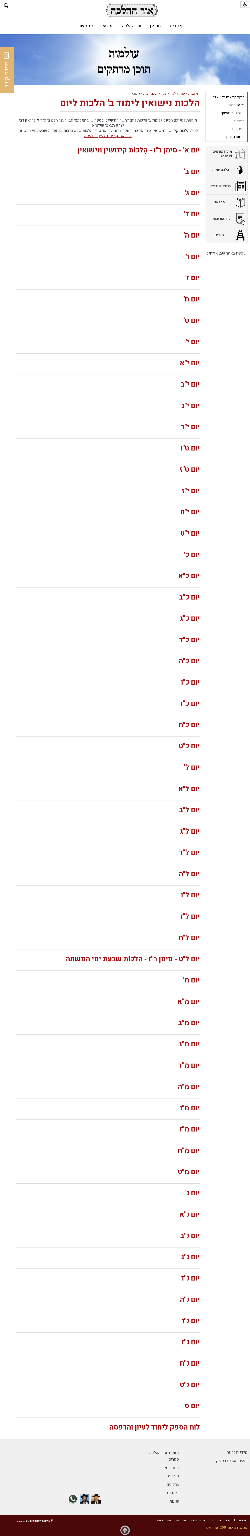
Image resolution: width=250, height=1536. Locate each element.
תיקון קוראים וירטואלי (228, 97)
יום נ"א (189, 1214)
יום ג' (192, 193)
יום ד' (192, 214)
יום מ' (191, 980)
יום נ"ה (190, 1299)
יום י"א (190, 363)
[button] (6, 6)
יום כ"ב (189, 597)
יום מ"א (188, 1001)
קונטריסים (170, 1468)
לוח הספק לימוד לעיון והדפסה (108, 136)
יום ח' (192, 299)
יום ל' (192, 767)
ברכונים (172, 1484)
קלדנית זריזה (237, 1452)
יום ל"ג (190, 831)
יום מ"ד (189, 1065)
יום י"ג (190, 406)
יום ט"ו (190, 448)
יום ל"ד (189, 852)
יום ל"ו (190, 895)
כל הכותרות (236, 105)
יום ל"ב (189, 810)
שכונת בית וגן (235, 136)
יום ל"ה (189, 874)
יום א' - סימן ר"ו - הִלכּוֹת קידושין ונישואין (139, 150)
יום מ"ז (189, 1129)
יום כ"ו (190, 682)
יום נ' (192, 1193)
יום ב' (192, 171)
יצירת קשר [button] (6, 70)
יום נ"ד (190, 1278)
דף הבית (177, 26)
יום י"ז (191, 491)
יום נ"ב (190, 1236)
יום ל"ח (189, 937)
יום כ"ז (190, 703)
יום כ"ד (189, 640)
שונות (174, 1501)
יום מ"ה (189, 1086)
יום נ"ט (190, 1385)
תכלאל (108, 26)
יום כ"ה (189, 661)
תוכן (164, 93)
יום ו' (193, 256)
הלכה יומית (150, 93)
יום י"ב (190, 384)
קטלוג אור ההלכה (164, 1453)
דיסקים (173, 1493)
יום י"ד (190, 427)
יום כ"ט (189, 746)
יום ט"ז (190, 469)
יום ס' (191, 1406)
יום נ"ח (190, 1363)
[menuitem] (177, 26)
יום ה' (192, 235)
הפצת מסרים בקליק (232, 1460)
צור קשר (86, 26)
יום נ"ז (191, 1342)
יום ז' (192, 278)
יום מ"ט (189, 1172)
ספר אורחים (235, 128)
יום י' (193, 342)
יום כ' (192, 555)
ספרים (173, 1459)
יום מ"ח (189, 1150)
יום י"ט (190, 533)
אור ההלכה (131, 26)
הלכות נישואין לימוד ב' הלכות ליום (130, 103)
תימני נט (238, 121)
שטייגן (156, 26)
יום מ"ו (190, 1108)
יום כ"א (189, 576)
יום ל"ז (190, 916)
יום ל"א (189, 789)
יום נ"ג (190, 1257)
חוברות (173, 1476)
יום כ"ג (190, 618)
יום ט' (192, 320)
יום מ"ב (189, 1023)
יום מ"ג (189, 1044)
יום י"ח (190, 512)
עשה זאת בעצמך (232, 113)
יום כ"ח (189, 725)
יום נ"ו (191, 1321)
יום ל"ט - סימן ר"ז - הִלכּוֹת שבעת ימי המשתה (133, 959)
